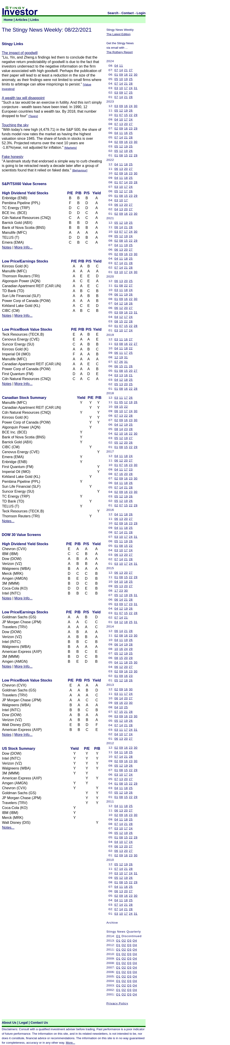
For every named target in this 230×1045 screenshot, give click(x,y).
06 (116, 169)
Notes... (8, 521)
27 (131, 70)
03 (116, 88)
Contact (128, 13)
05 (116, 79)
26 (131, 110)
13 (121, 124)
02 (116, 128)
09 (121, 74)
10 (121, 79)
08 (121, 155)
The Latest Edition (118, 34)
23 (131, 128)
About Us (9, 1022)
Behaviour (79, 170)
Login (141, 13)
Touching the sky (15, 125)
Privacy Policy (117, 1003)
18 (126, 164)
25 (131, 79)
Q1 (118, 936)
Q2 (124, 940)
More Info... (23, 247)
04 (116, 65)
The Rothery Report (119, 52)
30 (135, 74)
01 (116, 74)
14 (121, 70)
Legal (23, 1022)
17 (126, 88)
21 (126, 70)
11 (121, 65)
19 (126, 79)
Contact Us (39, 1022)
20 (126, 124)
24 (131, 88)
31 (135, 88)
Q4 (135, 940)
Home (8, 20)
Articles (21, 20)
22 (131, 74)
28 (131, 83)
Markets (70, 147)
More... (70, 1042)
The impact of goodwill (20, 53)
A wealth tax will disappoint (23, 98)
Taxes (33, 116)
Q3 (129, 940)
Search (113, 13)
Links (34, 20)
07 (116, 70)
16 (126, 74)
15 (126, 115)
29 (135, 115)
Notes (6, 247)
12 (121, 110)
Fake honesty (12, 157)
